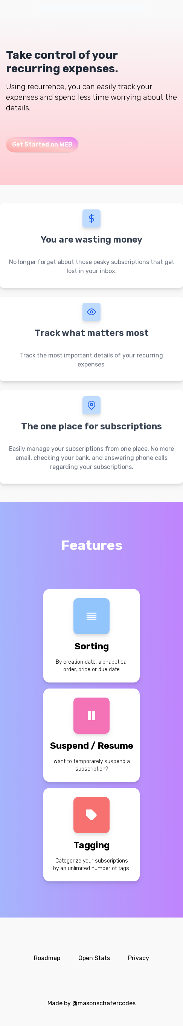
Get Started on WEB (42, 144)
